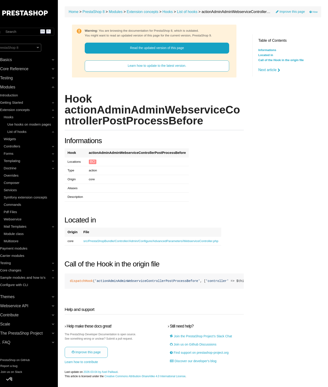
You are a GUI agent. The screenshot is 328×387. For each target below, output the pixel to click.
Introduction (17, 95)
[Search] (34, 32)
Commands (20, 204)
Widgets (18, 139)
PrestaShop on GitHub (21, 360)
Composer (19, 183)
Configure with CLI (22, 285)
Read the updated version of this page (162, 49)
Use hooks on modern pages (37, 124)
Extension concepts (153, 13)
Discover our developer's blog (198, 362)
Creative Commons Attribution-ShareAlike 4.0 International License (156, 377)
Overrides (19, 175)
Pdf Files (18, 212)
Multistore (19, 241)
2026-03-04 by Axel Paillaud (111, 373)
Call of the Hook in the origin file (281, 60)
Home (85, 13)
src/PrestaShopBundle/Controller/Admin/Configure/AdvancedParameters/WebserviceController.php (161, 242)
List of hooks (198, 13)
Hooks (178, 13)
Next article (269, 70)
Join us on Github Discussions (198, 345)
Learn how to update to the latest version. (162, 67)
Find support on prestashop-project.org (204, 354)
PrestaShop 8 (105, 13)
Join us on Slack (17, 372)
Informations (267, 50)
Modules (126, 13)
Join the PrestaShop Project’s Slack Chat (206, 337)
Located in (265, 55)
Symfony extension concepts (33, 197)
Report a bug (15, 366)
